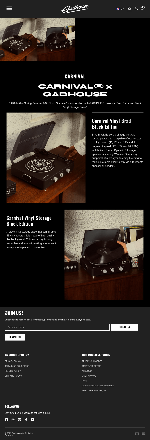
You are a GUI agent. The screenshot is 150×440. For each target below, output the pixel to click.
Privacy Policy (13, 361)
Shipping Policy (13, 376)
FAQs (84, 381)
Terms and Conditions (17, 366)
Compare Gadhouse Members (98, 386)
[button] (129, 9)
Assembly (87, 371)
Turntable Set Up (91, 366)
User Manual (89, 376)
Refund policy (13, 371)
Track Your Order (92, 361)
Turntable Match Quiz (94, 390)
